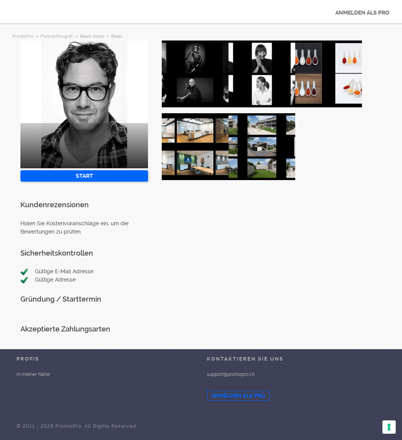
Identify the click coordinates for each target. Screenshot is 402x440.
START (84, 176)
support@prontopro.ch (231, 374)
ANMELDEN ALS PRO (362, 12)
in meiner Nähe (33, 374)
